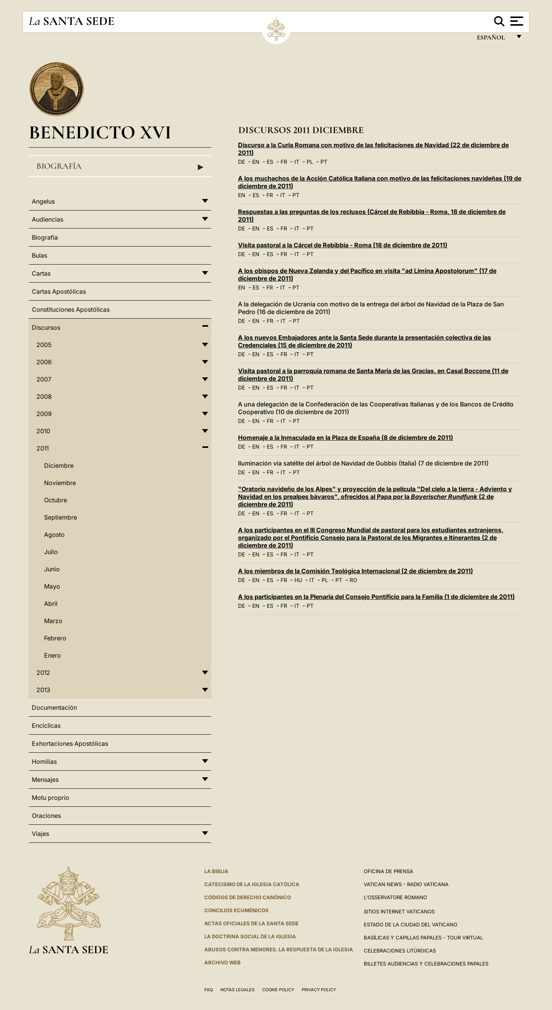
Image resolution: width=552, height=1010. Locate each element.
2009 (44, 414)
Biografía (120, 166)
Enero (52, 655)
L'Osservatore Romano (395, 897)
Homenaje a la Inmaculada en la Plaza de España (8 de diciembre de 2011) (345, 437)
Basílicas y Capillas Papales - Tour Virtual (423, 937)
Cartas (41, 273)
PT (323, 161)
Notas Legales (237, 989)
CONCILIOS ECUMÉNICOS (236, 910)
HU (298, 580)
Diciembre (59, 465)
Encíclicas (46, 725)
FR (284, 161)
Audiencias (47, 219)
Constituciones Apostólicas (71, 309)
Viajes (40, 833)
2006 (44, 362)
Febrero (55, 638)
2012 (43, 672)
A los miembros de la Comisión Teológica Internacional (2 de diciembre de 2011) (355, 571)
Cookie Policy (278, 989)
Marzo (53, 621)
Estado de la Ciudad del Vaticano (410, 924)
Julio (51, 552)
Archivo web (222, 962)
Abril (51, 603)
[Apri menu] (515, 21)
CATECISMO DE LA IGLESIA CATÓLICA (251, 884)
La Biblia (216, 871)
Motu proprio (50, 797)
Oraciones (46, 815)
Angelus (43, 201)
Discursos (46, 327)
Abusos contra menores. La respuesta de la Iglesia (278, 949)
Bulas (39, 255)
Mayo (52, 586)
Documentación (54, 707)
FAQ (208, 989)
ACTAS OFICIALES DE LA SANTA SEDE (251, 923)
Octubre (55, 500)
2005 (43, 345)
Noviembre (60, 483)
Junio (52, 569)
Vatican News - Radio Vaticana (406, 884)
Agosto (54, 534)
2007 (43, 379)
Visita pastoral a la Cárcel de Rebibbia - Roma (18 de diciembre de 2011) (342, 245)
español (494, 39)
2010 (43, 431)
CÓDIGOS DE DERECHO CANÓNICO (247, 897)
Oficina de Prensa (388, 871)
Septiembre (60, 517)
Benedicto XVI (100, 132)
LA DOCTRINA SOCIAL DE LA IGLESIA (250, 936)
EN (256, 161)
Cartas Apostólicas (59, 291)
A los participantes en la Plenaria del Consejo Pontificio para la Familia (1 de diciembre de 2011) (376, 596)
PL (310, 161)
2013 (43, 690)
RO (353, 580)
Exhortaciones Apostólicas (70, 743)
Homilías (44, 761)
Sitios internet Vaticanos (399, 911)
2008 (44, 396)
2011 (42, 448)
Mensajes (45, 779)
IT (296, 161)
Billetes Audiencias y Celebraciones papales (426, 964)
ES (270, 161)
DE (241, 161)
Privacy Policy (319, 989)
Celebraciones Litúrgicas (400, 950)
